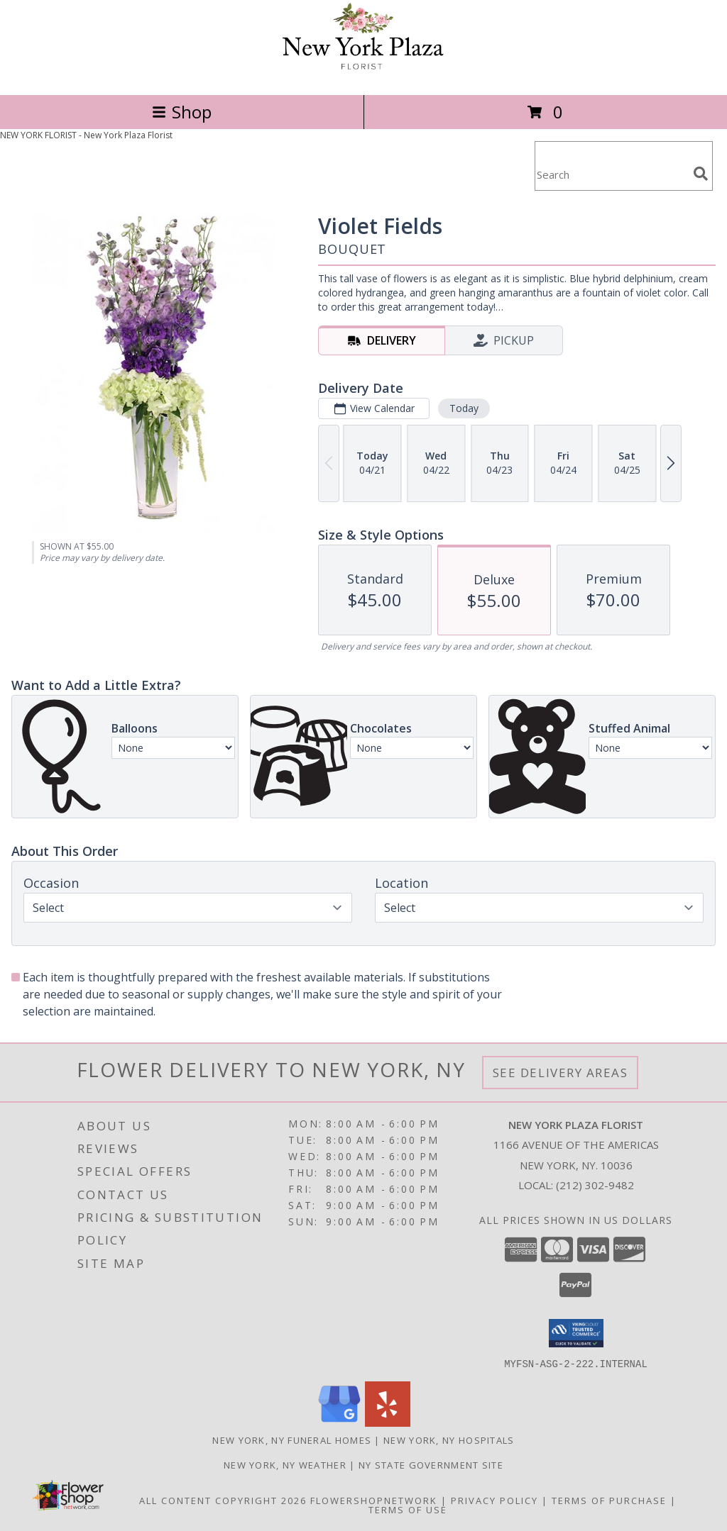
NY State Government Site (431, 1464)
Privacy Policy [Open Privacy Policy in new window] (494, 1499)
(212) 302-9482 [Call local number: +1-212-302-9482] (595, 1185)
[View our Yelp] (387, 1422)
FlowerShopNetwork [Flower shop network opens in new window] (373, 1499)
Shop (182, 111)
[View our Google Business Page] (339, 1422)
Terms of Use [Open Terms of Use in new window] (407, 1509)
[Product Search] (611, 175)
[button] (576, 1333)
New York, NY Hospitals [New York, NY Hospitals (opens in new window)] (449, 1439)
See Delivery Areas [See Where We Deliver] (560, 1072)
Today (464, 408)
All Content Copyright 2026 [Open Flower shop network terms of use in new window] (223, 1499)
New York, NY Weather (285, 1464)
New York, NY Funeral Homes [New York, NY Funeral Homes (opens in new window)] (291, 1439)
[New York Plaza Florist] (363, 74)
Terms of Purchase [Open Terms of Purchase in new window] (609, 1499)
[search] (700, 174)
